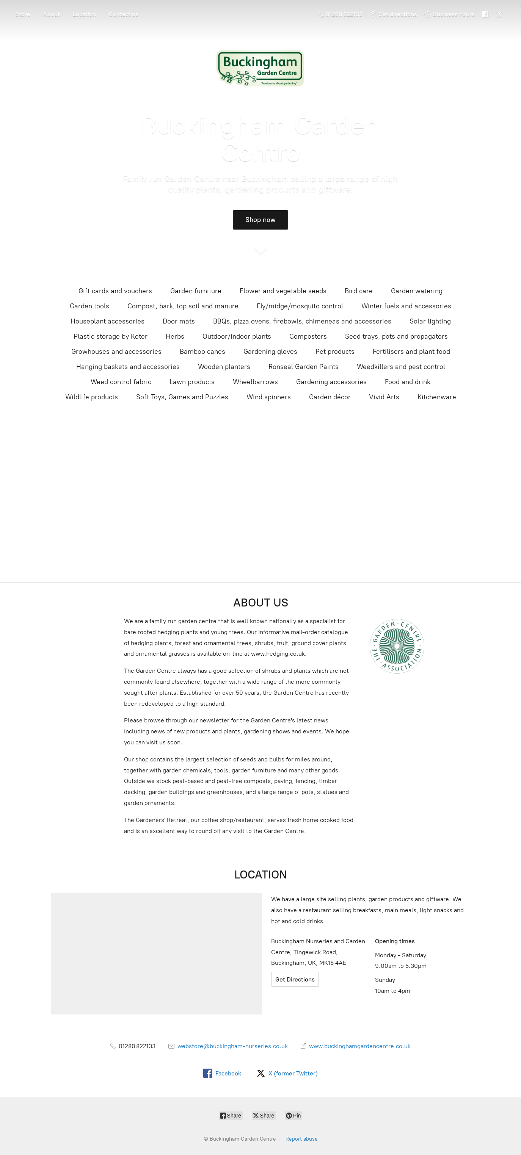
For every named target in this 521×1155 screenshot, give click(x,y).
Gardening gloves (270, 351)
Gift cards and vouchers (115, 291)
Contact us (123, 14)
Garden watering (417, 291)
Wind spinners (268, 397)
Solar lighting (430, 321)
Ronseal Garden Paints (303, 367)
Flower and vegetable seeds (283, 291)
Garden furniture (195, 291)
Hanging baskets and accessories (128, 367)
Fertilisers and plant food (411, 351)
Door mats (179, 321)
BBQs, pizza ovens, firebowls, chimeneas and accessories (302, 321)
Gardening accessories (331, 382)
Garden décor (330, 397)
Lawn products (192, 382)
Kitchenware (436, 397)
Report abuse (302, 1139)
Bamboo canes (202, 351)
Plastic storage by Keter (111, 336)
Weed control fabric (121, 382)
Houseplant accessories (107, 321)
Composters (308, 336)
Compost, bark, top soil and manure (183, 306)
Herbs (175, 336)
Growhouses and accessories (116, 351)
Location (84, 14)
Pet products (335, 351)
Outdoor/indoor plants (236, 336)
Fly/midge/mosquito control (300, 306)
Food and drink (407, 382)
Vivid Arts (384, 397)
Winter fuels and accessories (406, 306)
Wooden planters (224, 367)
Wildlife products (91, 397)
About (51, 14)
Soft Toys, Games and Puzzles (182, 397)
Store (22, 14)
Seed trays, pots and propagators (396, 336)
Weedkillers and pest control (401, 367)
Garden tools (89, 306)
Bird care (359, 291)
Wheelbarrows (255, 382)
